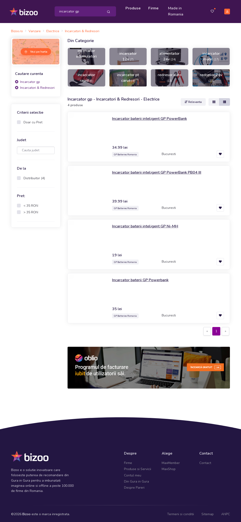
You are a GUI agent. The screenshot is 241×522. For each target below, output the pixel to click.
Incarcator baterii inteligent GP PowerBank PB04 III (160, 171)
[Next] (225, 330)
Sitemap (207, 512)
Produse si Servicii (137, 467)
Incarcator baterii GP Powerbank (142, 278)
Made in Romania (176, 10)
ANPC (225, 512)
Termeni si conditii (180, 512)
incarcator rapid (86, 76)
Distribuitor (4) (34, 176)
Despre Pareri (134, 486)
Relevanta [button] (193, 100)
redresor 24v (211, 76)
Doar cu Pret (33, 120)
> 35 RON (31, 210)
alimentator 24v (169, 54)
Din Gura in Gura (136, 480)
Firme (154, 7)
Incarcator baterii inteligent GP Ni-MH (147, 224)
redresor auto (169, 76)
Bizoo (26, 512)
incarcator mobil (211, 54)
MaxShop (169, 467)
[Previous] (207, 330)
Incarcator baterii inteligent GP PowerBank (152, 117)
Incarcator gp (27, 80)
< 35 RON (31, 204)
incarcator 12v (128, 54)
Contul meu (132, 473)
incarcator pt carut (128, 76)
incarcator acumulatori (86, 54)
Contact (205, 461)
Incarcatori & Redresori (35, 86)
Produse (133, 7)
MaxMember (171, 461)
